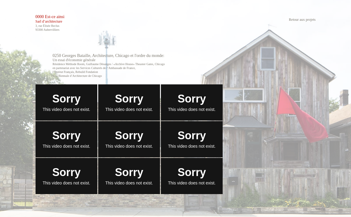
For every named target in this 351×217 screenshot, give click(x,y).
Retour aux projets (302, 19)
